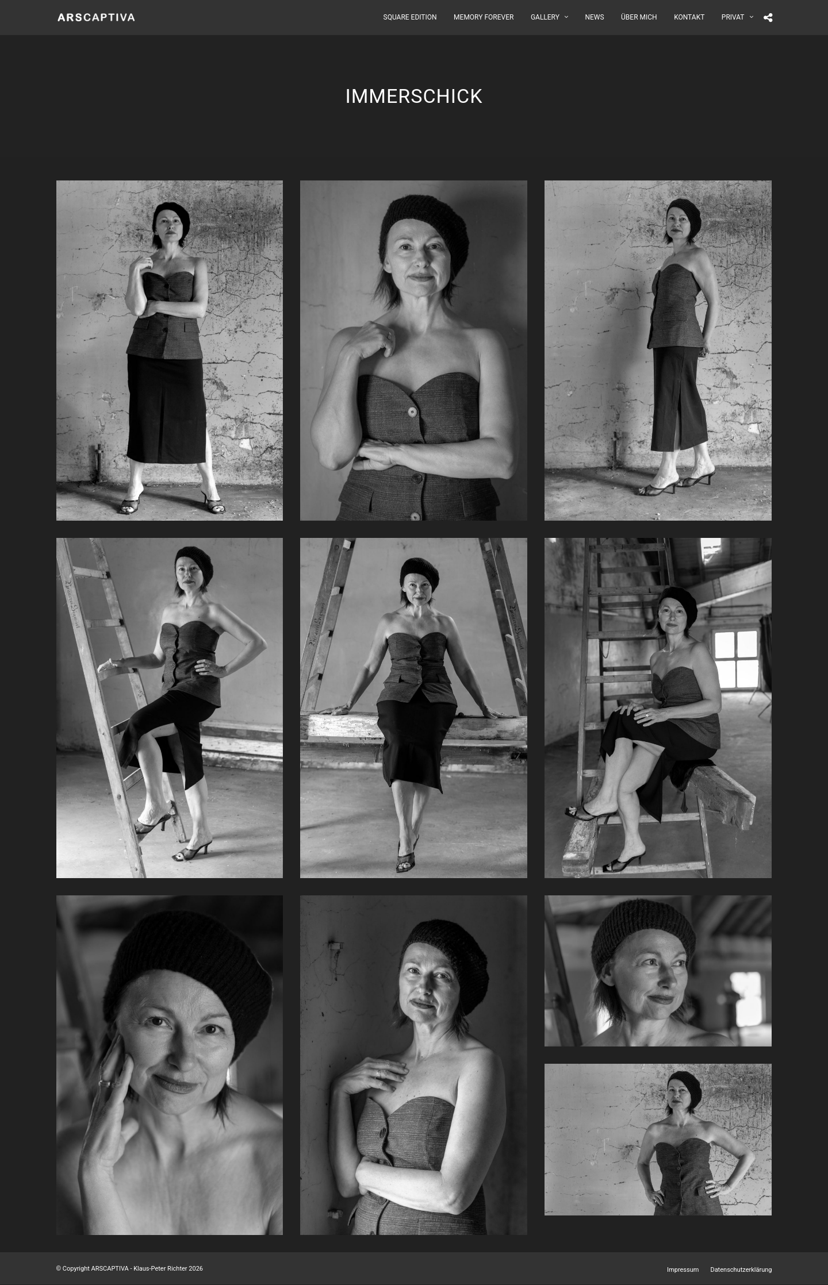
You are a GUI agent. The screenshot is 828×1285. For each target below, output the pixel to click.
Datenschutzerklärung (741, 1270)
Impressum (683, 1270)
